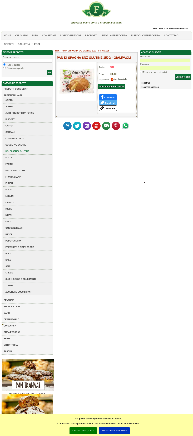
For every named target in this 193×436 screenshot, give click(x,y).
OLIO (8, 221)
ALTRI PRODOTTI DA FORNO (20, 113)
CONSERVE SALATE (16, 145)
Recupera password (150, 87)
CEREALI (10, 132)
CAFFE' (9, 126)
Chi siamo (21, 35)
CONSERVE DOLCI (15, 138)
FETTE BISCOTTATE (16, 170)
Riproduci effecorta (145, 35)
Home (58, 51)
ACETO (9, 100)
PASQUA (8, 351)
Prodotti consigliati (16, 89)
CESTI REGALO (11, 319)
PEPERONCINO (13, 241)
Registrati (145, 83)
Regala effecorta (114, 35)
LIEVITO (9, 202)
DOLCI (9, 158)
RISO (8, 253)
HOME (7, 35)
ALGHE (9, 106)
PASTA (9, 234)
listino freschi (70, 35)
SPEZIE (9, 273)
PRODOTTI (91, 35)
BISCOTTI (10, 119)
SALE (8, 260)
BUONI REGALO (12, 306)
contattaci (171, 35)
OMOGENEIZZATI (14, 228)
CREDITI (9, 44)
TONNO (9, 285)
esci (37, 44)
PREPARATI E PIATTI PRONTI (20, 247)
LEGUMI (10, 196)
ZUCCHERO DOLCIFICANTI (19, 292)
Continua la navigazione (83, 430)
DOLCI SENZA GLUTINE (17, 151)
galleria (24, 44)
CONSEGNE (49, 35)
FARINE (9, 164)
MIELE (9, 209)
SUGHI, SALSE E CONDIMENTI (21, 279)
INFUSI (9, 189)
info (35, 35)
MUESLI (9, 215)
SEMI (8, 266)
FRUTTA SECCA (13, 177)
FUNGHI (9, 183)
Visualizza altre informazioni (114, 430)
